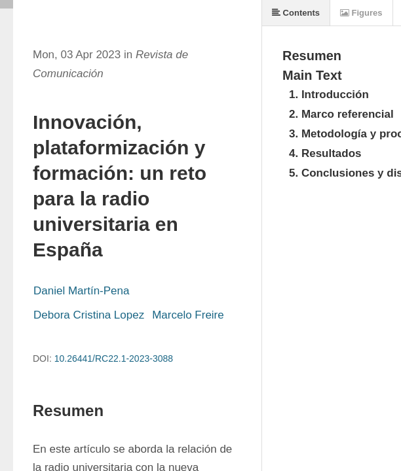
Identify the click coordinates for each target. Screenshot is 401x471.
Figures (361, 13)
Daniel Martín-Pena (81, 291)
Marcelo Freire (188, 315)
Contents (296, 13)
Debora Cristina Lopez (88, 315)
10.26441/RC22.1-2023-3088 (113, 358)
